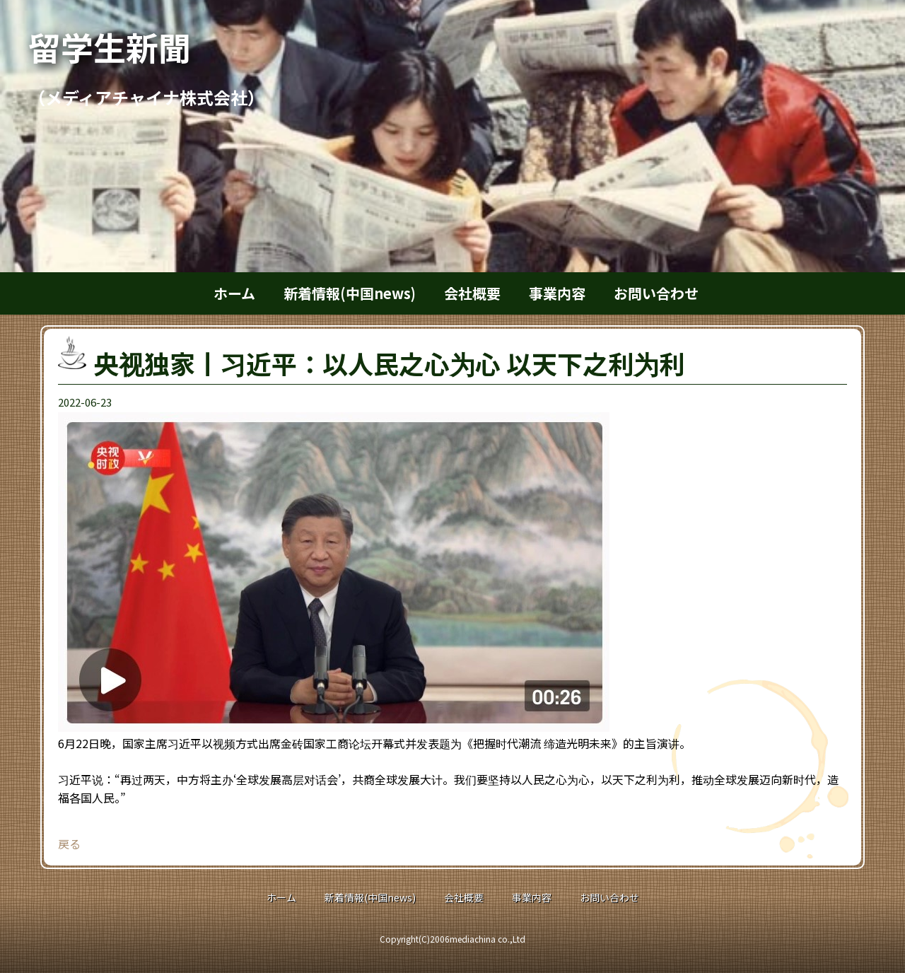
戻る (69, 843)
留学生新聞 (125, 46)
